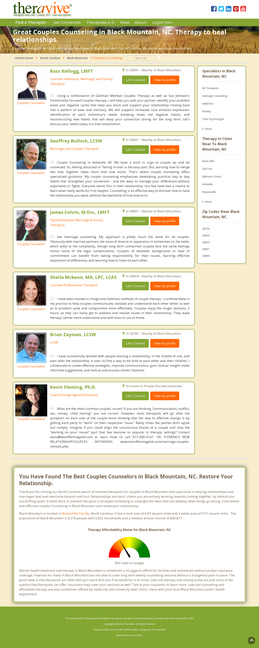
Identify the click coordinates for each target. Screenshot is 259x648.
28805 (206, 235)
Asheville (207, 184)
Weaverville (209, 192)
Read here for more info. (129, 635)
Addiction (207, 103)
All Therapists (210, 88)
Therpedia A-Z (100, 22)
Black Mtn (208, 161)
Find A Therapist (32, 22)
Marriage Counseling (214, 96)
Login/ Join (162, 22)
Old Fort (207, 169)
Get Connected (67, 22)
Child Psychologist (213, 119)
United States (24, 58)
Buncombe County (75, 513)
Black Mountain (77, 58)
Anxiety (206, 111)
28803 (206, 242)
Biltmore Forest (211, 176)
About (141, 22)
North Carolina (50, 58)
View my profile (164, 80)
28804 (206, 256)
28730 (206, 228)
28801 (206, 249)
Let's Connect (135, 80)
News (125, 22)
